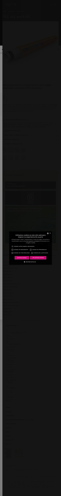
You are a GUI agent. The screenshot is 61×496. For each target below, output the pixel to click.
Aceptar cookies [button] (21, 257)
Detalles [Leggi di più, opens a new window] (33, 242)
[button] (30, 262)
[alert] (30, 248)
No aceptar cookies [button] (38, 257)
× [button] (50, 233)
